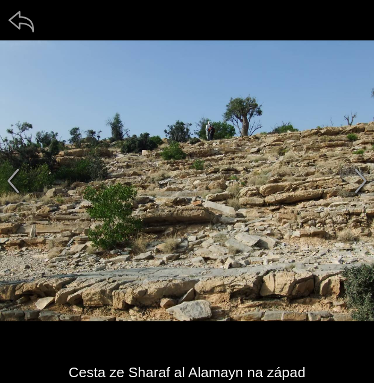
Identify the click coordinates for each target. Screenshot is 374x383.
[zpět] (21, 21)
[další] (361, 181)
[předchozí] (13, 181)
